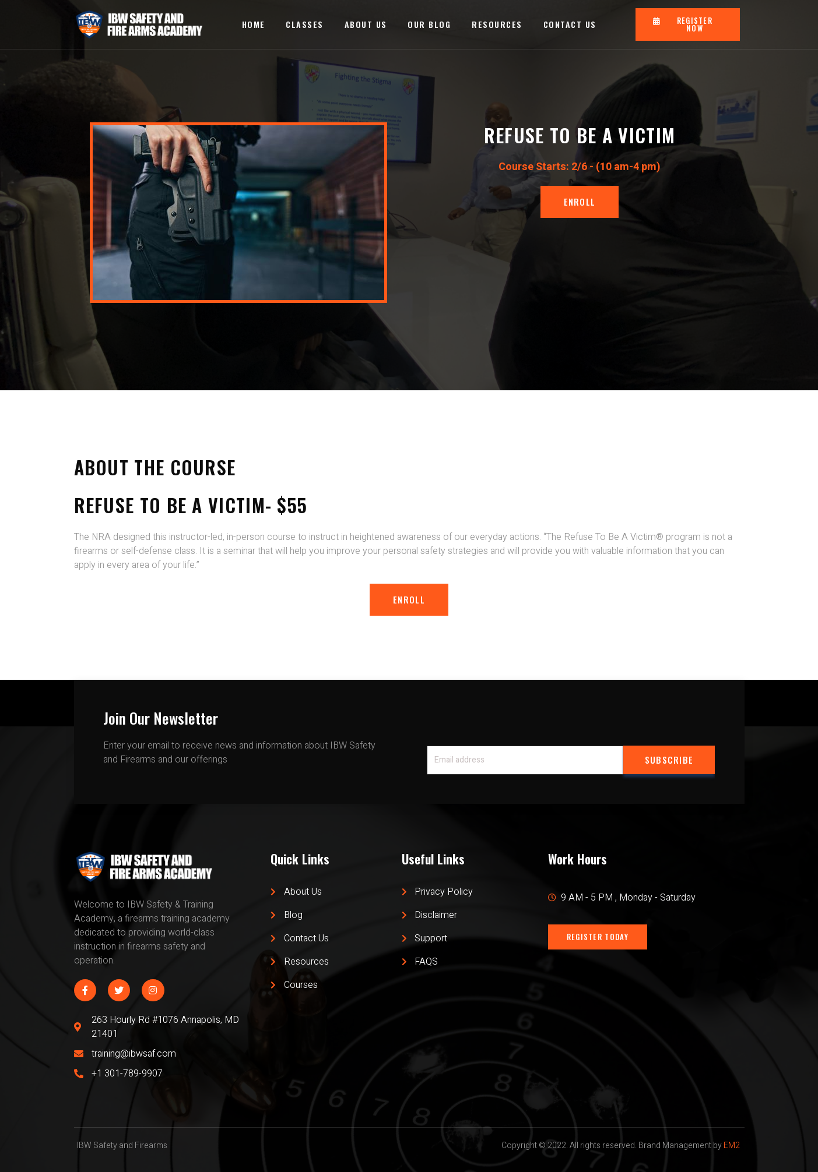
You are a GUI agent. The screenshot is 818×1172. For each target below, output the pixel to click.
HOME (253, 24)
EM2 (732, 1146)
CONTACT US (569, 24)
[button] (688, 24)
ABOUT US (366, 24)
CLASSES (305, 24)
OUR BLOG (429, 24)
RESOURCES (497, 24)
